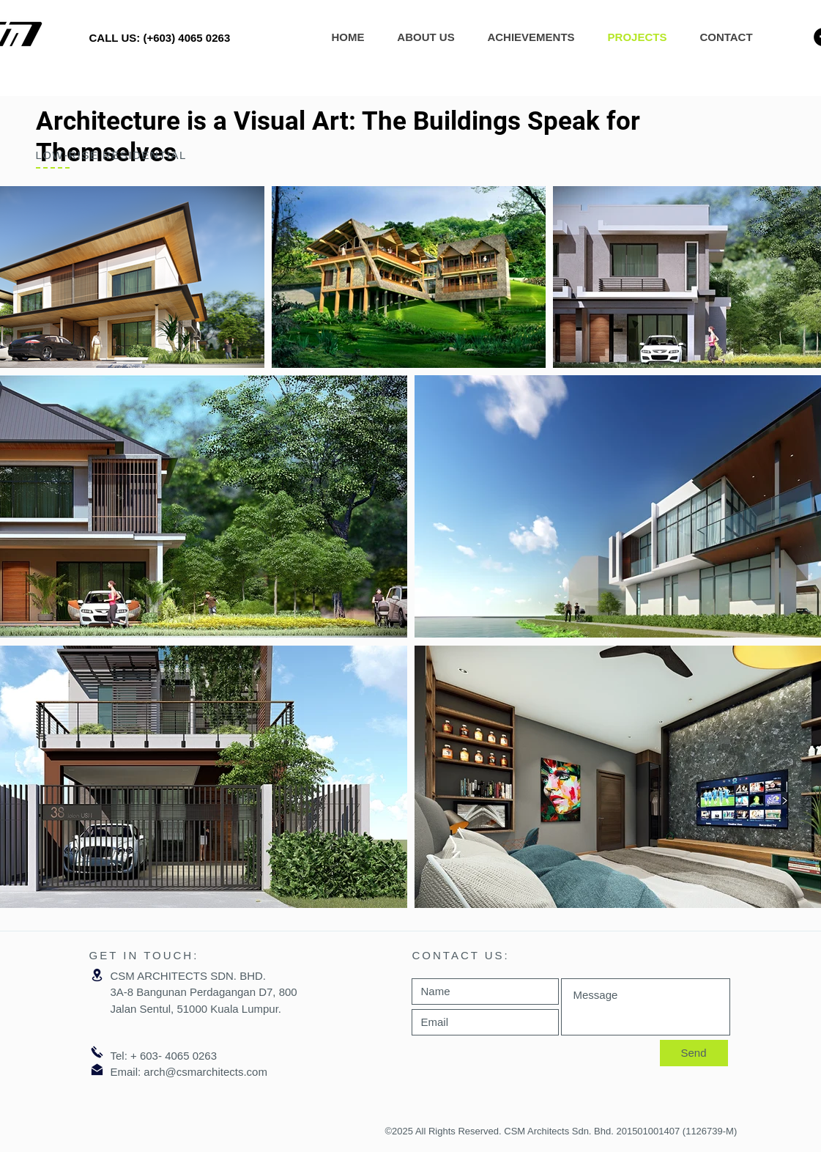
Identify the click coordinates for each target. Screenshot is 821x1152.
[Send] (694, 1053)
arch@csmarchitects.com (205, 1072)
